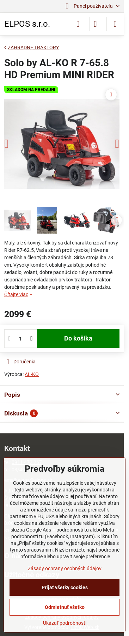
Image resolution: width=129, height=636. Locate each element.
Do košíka (78, 338)
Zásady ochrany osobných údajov (65, 568)
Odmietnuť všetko (65, 607)
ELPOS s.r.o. (27, 24)
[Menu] (115, 24)
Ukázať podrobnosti (64, 623)
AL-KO (32, 374)
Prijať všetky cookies (65, 587)
